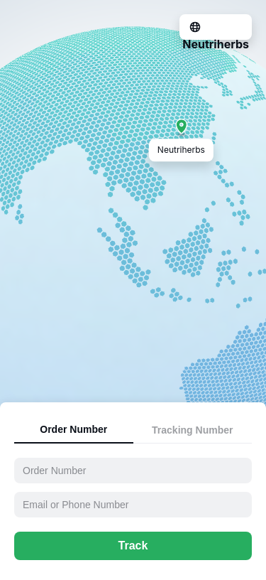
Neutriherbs (215, 44)
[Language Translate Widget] (197, 26)
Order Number (73, 429)
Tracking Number (192, 430)
